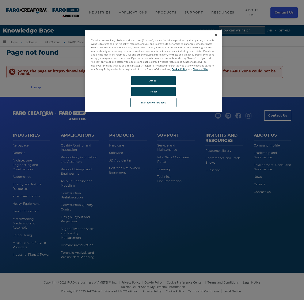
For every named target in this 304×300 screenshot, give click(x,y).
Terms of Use (200, 69)
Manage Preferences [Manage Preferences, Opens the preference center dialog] (153, 102)
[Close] (216, 35)
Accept (153, 80)
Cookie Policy (179, 69)
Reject (153, 91)
